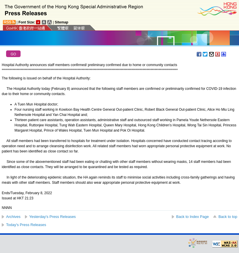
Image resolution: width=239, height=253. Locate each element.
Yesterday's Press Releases (52, 216)
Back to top (227, 216)
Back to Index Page (192, 216)
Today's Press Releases (26, 225)
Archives (13, 216)
